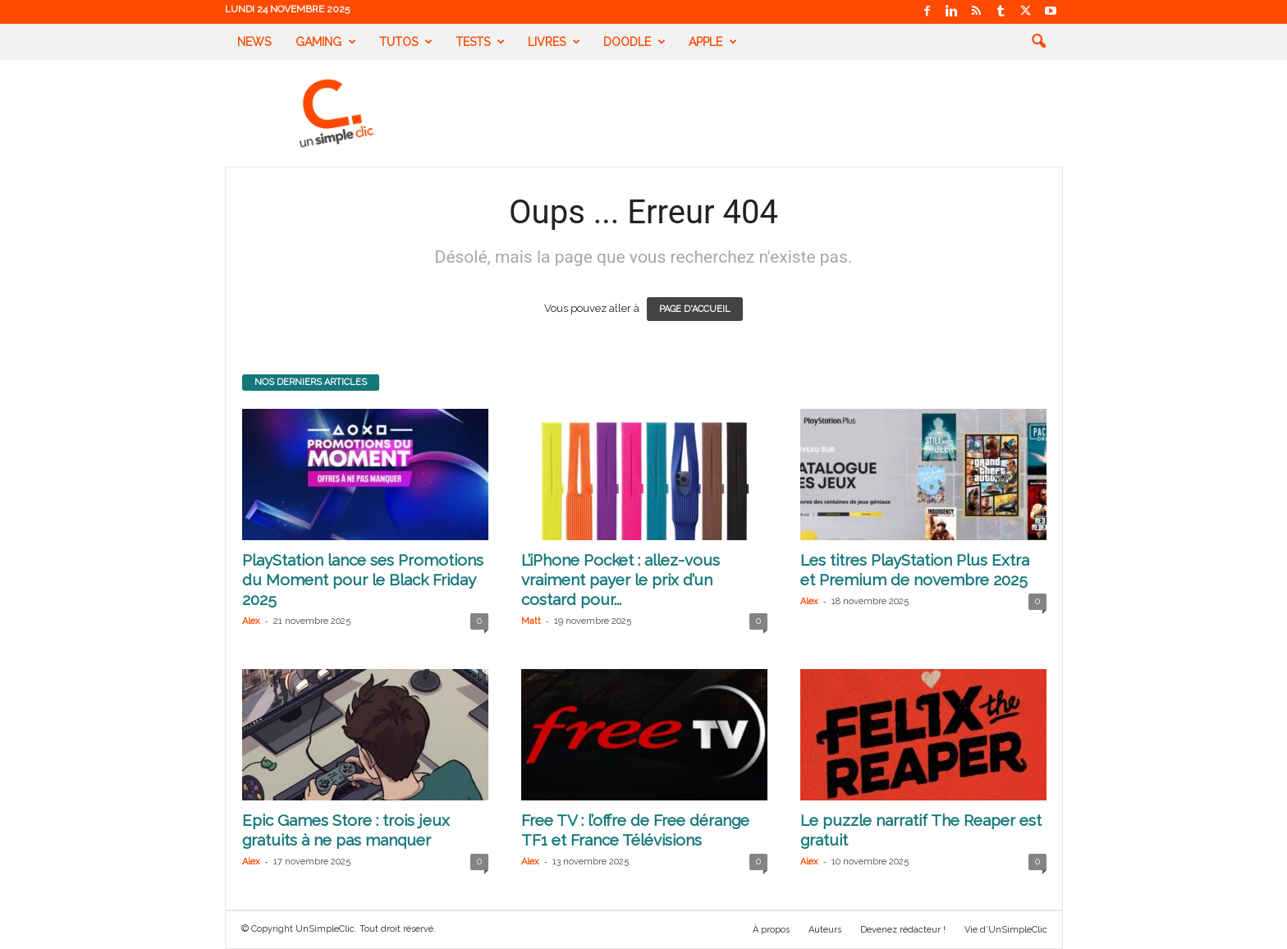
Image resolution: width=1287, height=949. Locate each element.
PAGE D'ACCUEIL (695, 309)
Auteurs (824, 929)
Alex (251, 621)
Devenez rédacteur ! (903, 929)
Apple (713, 42)
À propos (771, 929)
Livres (554, 42)
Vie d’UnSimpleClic (1005, 929)
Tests (480, 42)
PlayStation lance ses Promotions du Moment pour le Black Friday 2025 (362, 579)
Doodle (634, 42)
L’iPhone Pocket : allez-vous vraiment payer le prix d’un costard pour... (620, 579)
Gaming (325, 42)
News (254, 41)
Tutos (406, 42)
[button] (1038, 42)
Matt (531, 621)
